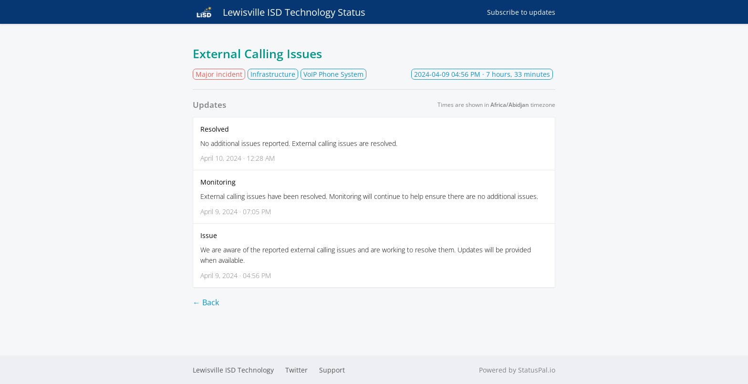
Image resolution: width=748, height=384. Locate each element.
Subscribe (521, 12)
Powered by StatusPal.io (517, 369)
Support (332, 369)
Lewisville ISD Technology (233, 369)
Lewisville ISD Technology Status (279, 12)
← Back (206, 302)
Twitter (296, 369)
